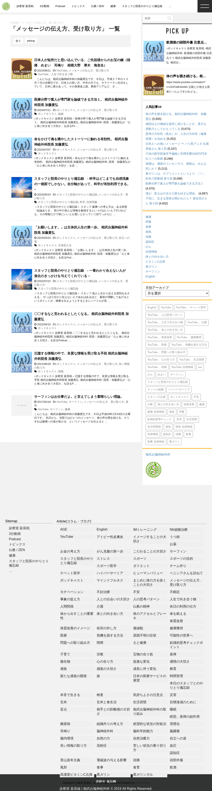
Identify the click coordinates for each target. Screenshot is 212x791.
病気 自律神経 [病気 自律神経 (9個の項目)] (184, 427)
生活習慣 (139, 702)
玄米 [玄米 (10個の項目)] (179, 419)
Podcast (60, 6)
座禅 (173, 654)
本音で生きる (70, 695)
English (150, 276)
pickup (31, 40)
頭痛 (148, 236)
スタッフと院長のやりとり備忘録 (142, 6)
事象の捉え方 (70, 599)
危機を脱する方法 (110, 635)
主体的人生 (65, 245)
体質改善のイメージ (75, 628)
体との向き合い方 (157, 256)
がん (148, 246)
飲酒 (173, 767)
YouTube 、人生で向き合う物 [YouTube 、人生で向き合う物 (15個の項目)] (165, 322)
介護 (100, 606)
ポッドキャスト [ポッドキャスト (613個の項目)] (179, 397)
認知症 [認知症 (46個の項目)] (167, 434)
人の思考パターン (146, 599)
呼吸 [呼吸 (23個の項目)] (181, 412)
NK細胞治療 (179, 529)
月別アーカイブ (157, 287)
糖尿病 (65, 724)
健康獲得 (176, 628)
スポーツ (139, 558)
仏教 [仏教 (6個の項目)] (150, 404)
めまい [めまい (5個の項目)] (162, 374)
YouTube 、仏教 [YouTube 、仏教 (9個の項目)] (197, 322)
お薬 (173, 544)
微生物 (65, 661)
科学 (82, 202)
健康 (113, 6)
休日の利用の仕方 (183, 606)
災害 (173, 695)
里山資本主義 (70, 760)
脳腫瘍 (175, 731)
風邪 (63, 767)
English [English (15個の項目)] (151, 307)
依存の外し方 (107, 628)
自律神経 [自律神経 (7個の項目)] (152, 434)
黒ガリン (151, 266)
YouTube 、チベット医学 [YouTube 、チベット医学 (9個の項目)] (191, 307)
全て (18, 40)
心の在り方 (105, 661)
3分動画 (44, 6)
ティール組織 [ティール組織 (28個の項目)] (155, 389)
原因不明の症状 (144, 635)
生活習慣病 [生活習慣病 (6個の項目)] (154, 427)
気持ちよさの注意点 (148, 695)
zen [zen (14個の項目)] (200, 367)
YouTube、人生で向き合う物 (55, 74)
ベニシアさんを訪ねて (186, 573)
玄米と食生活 (107, 702)
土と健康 (139, 642)
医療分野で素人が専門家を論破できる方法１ (175, 183)
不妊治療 (103, 592)
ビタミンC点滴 (155, 261)
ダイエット (141, 566)
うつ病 (175, 537)
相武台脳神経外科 (158, 454)
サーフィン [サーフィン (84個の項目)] (177, 374)
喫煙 (100, 642)
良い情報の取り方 (73, 745)
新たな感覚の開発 (73, 676)
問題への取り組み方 (75, 642)
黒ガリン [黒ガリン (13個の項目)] (174, 441)
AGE (63, 529)
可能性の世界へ (181, 635)
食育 (136, 767)
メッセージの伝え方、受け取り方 (89, 70)
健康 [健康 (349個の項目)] (202, 404)
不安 (136, 592)
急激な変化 (141, 661)
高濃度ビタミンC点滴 (76, 774)
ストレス (103, 558)
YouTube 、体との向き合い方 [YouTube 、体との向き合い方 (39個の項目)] (165, 330)
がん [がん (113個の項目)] (150, 374)
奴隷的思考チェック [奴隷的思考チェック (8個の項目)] (159, 419)
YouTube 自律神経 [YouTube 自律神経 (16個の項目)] (182, 367)
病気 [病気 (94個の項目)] (168, 427)
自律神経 (151, 251)
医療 (63, 635)
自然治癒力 (141, 738)
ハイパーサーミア (110, 573)
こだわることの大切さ (149, 551)
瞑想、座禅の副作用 (185, 716)
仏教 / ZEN (97, 6)
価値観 (138, 628)
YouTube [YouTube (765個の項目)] (166, 307)
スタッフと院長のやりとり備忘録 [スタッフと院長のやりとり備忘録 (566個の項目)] (167, 382)
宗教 (100, 654)
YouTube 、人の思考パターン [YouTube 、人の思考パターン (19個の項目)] (165, 315)
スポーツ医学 (107, 566)
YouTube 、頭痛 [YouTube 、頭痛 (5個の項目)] (157, 367)
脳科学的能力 (143, 731)
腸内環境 (66, 738)
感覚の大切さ (107, 668)
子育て (65, 654)
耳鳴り (65, 731)
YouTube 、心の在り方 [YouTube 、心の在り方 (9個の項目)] (161, 359)
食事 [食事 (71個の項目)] (188, 434)
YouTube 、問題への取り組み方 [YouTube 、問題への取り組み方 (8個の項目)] (166, 352)
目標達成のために (183, 702)
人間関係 (66, 606)
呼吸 (148, 221)
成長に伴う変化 (144, 668)
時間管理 (176, 676)
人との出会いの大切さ (113, 599)
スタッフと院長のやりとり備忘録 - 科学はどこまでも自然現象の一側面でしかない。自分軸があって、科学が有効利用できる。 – (82, 184)
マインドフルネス (110, 580)
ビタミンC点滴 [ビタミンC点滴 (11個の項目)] (156, 397)
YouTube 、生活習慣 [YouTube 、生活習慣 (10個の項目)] (191, 359)
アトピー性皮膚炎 (110, 537)
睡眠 (173, 709)
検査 (100, 695)
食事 (148, 226)
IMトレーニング (145, 529)
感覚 (63, 668)
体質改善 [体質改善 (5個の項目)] (189, 404)
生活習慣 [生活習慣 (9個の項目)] (191, 419)
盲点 (63, 709)
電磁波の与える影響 (111, 760)
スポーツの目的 (181, 558)
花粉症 (102, 745)
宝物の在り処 (143, 654)
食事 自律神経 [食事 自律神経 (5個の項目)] (155, 441)
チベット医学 (70, 573)
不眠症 (175, 592)
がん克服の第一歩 (110, 551)
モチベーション (71, 592)
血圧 (173, 745)
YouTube (62, 70)
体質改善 (176, 621)
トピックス (78, 6)
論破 (61, 113)
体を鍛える (178, 613)
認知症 (150, 241)
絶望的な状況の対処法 (149, 724)
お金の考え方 (70, 551)
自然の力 (103, 738)
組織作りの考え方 (110, 724)
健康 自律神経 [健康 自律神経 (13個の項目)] (155, 412)
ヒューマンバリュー (148, 573)
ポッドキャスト (66, 110)
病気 (148, 231)
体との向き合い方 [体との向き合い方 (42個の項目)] (168, 404)
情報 (61, 371)
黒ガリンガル (143, 774)
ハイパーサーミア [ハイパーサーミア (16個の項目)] (179, 389)
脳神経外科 (105, 731)
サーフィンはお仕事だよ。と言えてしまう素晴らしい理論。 (79, 396)
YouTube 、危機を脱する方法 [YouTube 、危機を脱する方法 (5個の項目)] (189, 345)
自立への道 (178, 738)
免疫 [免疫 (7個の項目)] (172, 412)
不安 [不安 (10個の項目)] (196, 397)
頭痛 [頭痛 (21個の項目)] (178, 434)
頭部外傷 (176, 760)
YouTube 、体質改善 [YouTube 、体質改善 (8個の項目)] (159, 337)
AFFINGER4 (142, 782)
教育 (173, 668)
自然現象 (92, 202)
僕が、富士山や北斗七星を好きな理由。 (172, 193)
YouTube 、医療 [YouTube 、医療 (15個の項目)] (157, 345)
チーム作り (178, 566)
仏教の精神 (141, 606)
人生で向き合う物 (183, 599)
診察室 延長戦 (25, 6)
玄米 (63, 702)
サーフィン (75, 401)
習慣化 (175, 724)
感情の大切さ (180, 661)
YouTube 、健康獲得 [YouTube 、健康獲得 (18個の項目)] (189, 337)
